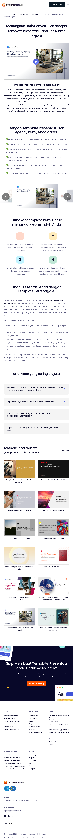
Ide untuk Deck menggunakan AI (59, 716)
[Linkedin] (5, 816)
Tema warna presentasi (11, 729)
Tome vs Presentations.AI (12, 760)
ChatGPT (52, 745)
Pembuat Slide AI (9, 718)
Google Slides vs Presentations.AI (14, 766)
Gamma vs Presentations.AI (12, 758)
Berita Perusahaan (35, 726)
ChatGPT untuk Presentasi (12, 721)
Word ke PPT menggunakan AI (59, 732)
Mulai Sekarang (36, 683)
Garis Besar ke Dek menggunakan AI (55, 720)
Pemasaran (32, 760)
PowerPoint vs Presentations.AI (14, 769)
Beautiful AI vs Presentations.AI (14, 755)
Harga (31, 721)
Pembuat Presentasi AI (11, 715)
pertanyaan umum (35, 732)
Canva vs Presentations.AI (12, 763)
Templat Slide (8, 726)
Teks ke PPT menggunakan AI (59, 730)
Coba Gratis (57, 4)
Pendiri (31, 766)
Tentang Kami (33, 718)
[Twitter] (12, 816)
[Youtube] (9, 816)
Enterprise (32, 769)
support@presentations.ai (12, 811)
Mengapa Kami (34, 715)
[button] (68, 4)
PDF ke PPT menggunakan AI (58, 724)
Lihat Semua (64, 450)
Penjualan (32, 758)
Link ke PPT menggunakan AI (58, 727)
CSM (30, 763)
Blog (30, 724)
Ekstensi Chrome (54, 742)
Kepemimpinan (34, 755)
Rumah (6, 14)
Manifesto (32, 729)
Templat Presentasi (20, 14)
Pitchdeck (35, 14)
